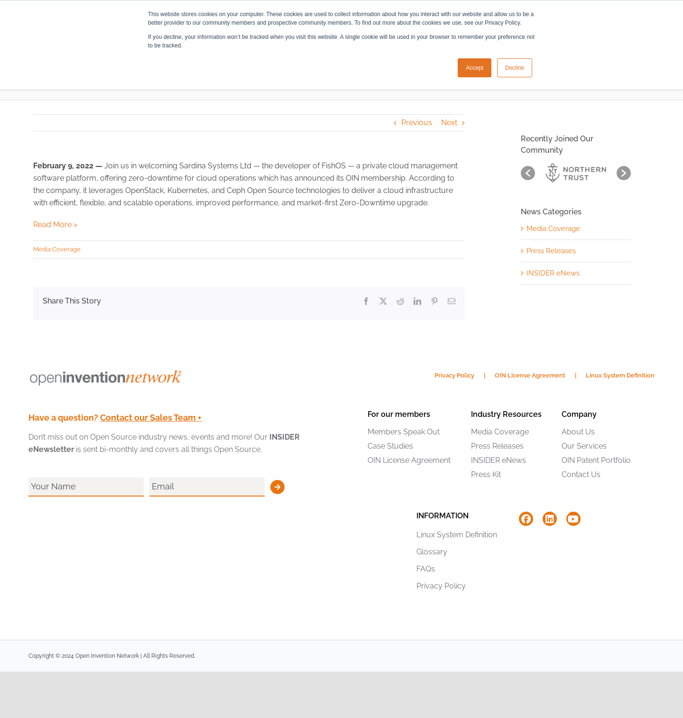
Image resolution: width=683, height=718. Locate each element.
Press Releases (551, 251)
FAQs (425, 568)
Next (449, 122)
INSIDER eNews (553, 273)
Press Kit (486, 474)
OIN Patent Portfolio (596, 460)
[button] (528, 173)
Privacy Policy (454, 375)
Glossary (431, 551)
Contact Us (581, 474)
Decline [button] (514, 67)
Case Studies (390, 446)
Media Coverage (57, 249)
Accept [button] (474, 67)
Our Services (584, 446)
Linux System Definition (620, 375)
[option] (575, 173)
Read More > (55, 224)
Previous (416, 122)
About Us (578, 431)
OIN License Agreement (530, 375)
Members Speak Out (404, 431)
